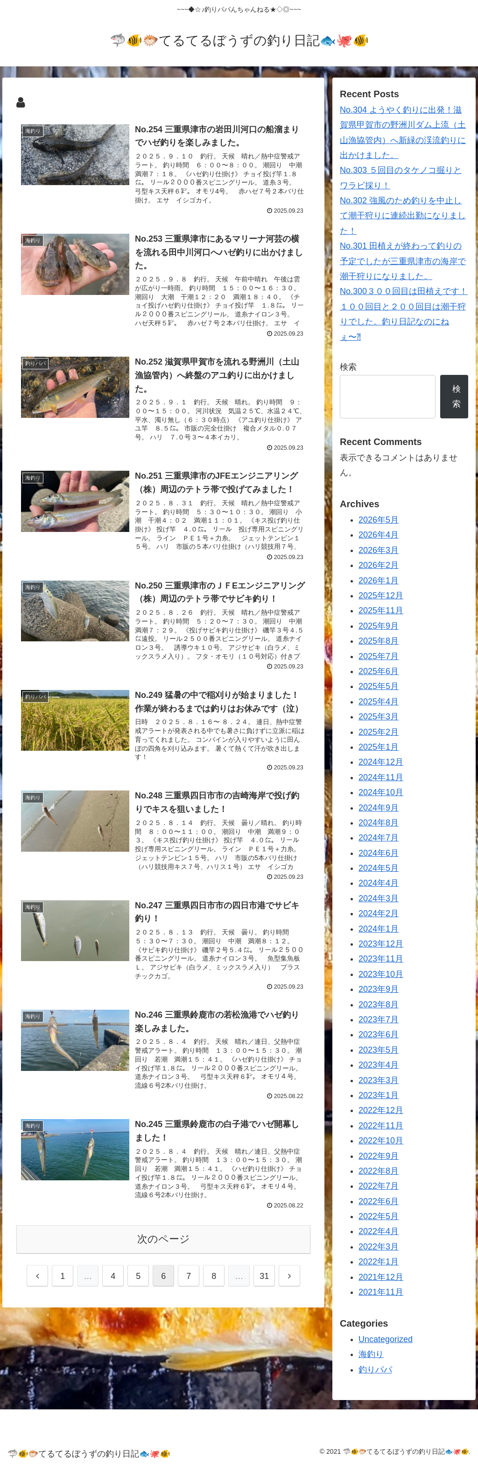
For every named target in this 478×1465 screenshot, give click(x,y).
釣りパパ (375, 1369)
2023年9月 (378, 989)
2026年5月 (378, 519)
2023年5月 (378, 1050)
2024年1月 (378, 929)
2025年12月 (380, 595)
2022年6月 (378, 1201)
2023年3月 (378, 1080)
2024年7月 (378, 837)
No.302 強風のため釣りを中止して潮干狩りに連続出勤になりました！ (403, 216)
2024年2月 (378, 913)
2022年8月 (378, 1171)
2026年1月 (378, 580)
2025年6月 (378, 671)
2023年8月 (378, 1004)
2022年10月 (380, 1140)
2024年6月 (378, 853)
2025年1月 (378, 747)
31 (264, 1276)
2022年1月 (378, 1261)
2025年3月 (378, 716)
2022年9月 (378, 1156)
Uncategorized (385, 1339)
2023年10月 (380, 974)
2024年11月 (380, 777)
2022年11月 (380, 1125)
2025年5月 (378, 686)
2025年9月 (378, 626)
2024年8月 (378, 822)
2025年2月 (378, 732)
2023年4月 (378, 1065)
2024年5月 (378, 868)
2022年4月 (378, 1231)
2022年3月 (378, 1246)
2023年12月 (380, 943)
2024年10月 (380, 792)
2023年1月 (378, 1095)
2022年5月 (378, 1216)
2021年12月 (380, 1277)
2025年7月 (378, 656)
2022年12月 (380, 1110)
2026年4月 (378, 534)
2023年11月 (380, 958)
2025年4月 (378, 701)
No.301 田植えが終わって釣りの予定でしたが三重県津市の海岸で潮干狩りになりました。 (403, 261)
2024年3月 (378, 898)
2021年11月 (380, 1292)
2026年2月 (378, 565)
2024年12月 (380, 762)
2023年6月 (378, 1034)
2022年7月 (378, 1186)
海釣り (371, 1354)
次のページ (163, 1239)
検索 (348, 367)
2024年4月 (378, 883)
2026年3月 (378, 550)
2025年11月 (380, 610)
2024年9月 (378, 807)
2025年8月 (378, 641)
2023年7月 (378, 1019)
